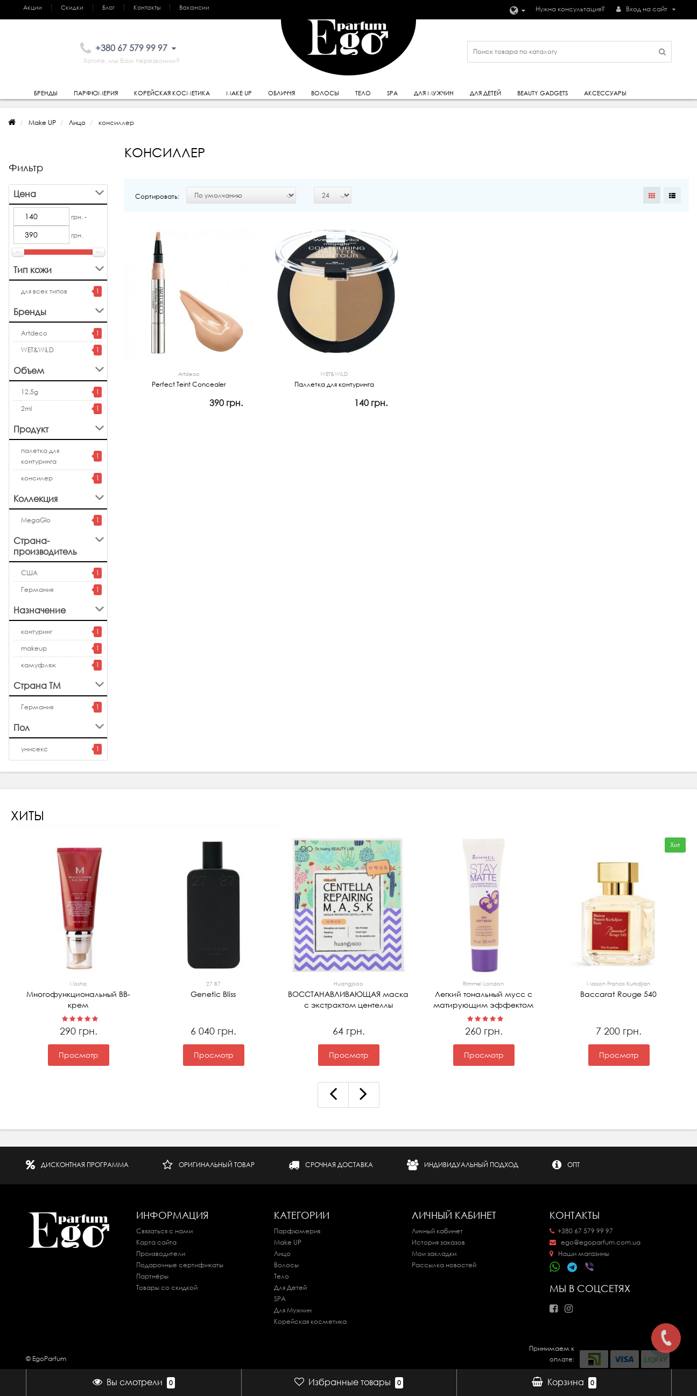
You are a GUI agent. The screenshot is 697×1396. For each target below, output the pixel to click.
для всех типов (44, 291)
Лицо (77, 122)
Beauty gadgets (542, 93)
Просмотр (78, 1055)
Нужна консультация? (570, 8)
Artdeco (34, 333)
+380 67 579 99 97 (581, 1231)
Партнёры (152, 1276)
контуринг (36, 631)
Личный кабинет (437, 1231)
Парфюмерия (96, 93)
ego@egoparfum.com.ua (595, 1242)
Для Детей (290, 1287)
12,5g (29, 391)
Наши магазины (579, 1253)
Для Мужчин (434, 93)
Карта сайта (156, 1242)
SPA (392, 93)
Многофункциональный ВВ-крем (78, 994)
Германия (37, 589)
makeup (34, 648)
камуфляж (38, 664)
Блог (108, 7)
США (29, 572)
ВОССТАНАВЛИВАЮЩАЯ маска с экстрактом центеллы (349, 994)
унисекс (34, 748)
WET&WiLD (37, 349)
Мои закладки (434, 1253)
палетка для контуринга (40, 456)
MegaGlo (36, 520)
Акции (32, 7)
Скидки (72, 7)
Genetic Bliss (213, 989)
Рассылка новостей (444, 1264)
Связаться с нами (164, 1231)
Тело (363, 93)
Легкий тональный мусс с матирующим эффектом (484, 994)
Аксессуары (605, 93)
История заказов (438, 1242)
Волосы (325, 93)
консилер (37, 478)
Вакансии (194, 7)
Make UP (42, 122)
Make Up (239, 93)
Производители (160, 1253)
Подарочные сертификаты (179, 1264)
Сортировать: (157, 196)
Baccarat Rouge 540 (619, 989)
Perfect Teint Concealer (189, 378)
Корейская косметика (172, 93)
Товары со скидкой (167, 1287)
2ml (26, 408)
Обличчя (281, 93)
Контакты (146, 7)
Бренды (46, 93)
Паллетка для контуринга (334, 378)
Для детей (485, 93)
